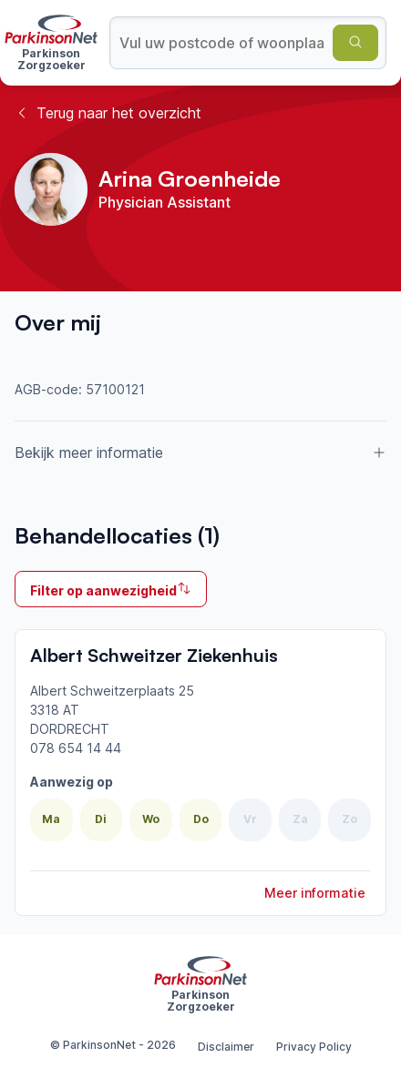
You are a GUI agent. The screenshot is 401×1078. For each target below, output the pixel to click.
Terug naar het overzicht (108, 113)
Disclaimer (226, 1046)
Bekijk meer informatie (200, 452)
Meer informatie (314, 892)
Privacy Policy (314, 1046)
